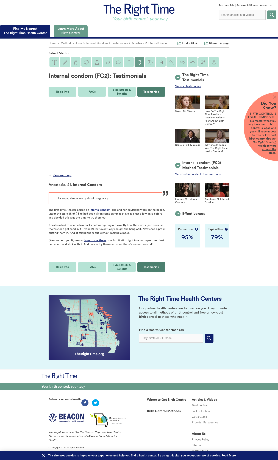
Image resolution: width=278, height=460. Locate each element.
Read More (228, 455)
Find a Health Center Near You (161, 329)
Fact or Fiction (201, 411)
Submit (271, 14)
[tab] (25, 31)
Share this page (219, 43)
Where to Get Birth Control (167, 399)
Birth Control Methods (164, 411)
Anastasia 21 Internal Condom (150, 43)
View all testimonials (188, 86)
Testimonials (226, 5)
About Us (266, 5)
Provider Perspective (205, 422)
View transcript (60, 175)
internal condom (100, 209)
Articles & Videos (247, 5)
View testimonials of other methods (198, 174)
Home (52, 43)
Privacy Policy (200, 439)
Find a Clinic (190, 43)
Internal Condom (97, 43)
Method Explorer (71, 43)
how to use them (95, 240)
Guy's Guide (199, 416)
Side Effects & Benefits (122, 91)
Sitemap (197, 445)
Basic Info (62, 91)
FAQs (92, 91)
